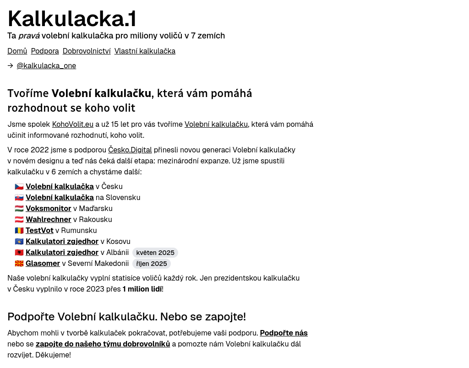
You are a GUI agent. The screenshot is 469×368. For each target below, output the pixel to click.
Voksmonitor (48, 208)
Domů (17, 51)
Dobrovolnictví (87, 51)
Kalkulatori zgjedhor (62, 241)
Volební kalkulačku (216, 124)
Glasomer (43, 263)
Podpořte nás (284, 333)
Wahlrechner (48, 219)
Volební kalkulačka (60, 186)
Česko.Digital (130, 150)
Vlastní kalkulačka (145, 51)
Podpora (45, 51)
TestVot (40, 230)
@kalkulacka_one (46, 65)
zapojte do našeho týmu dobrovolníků (103, 344)
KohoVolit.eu (72, 124)
